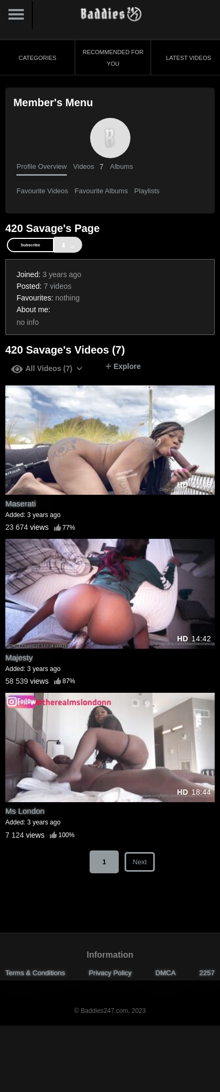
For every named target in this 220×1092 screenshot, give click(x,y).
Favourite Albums (101, 191)
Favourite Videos (42, 191)
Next (140, 862)
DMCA (165, 973)
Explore (122, 366)
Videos (88, 166)
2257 (207, 973)
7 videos (58, 286)
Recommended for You (113, 58)
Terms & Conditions (35, 973)
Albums (121, 166)
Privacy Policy (110, 973)
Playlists (147, 191)
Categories (37, 58)
